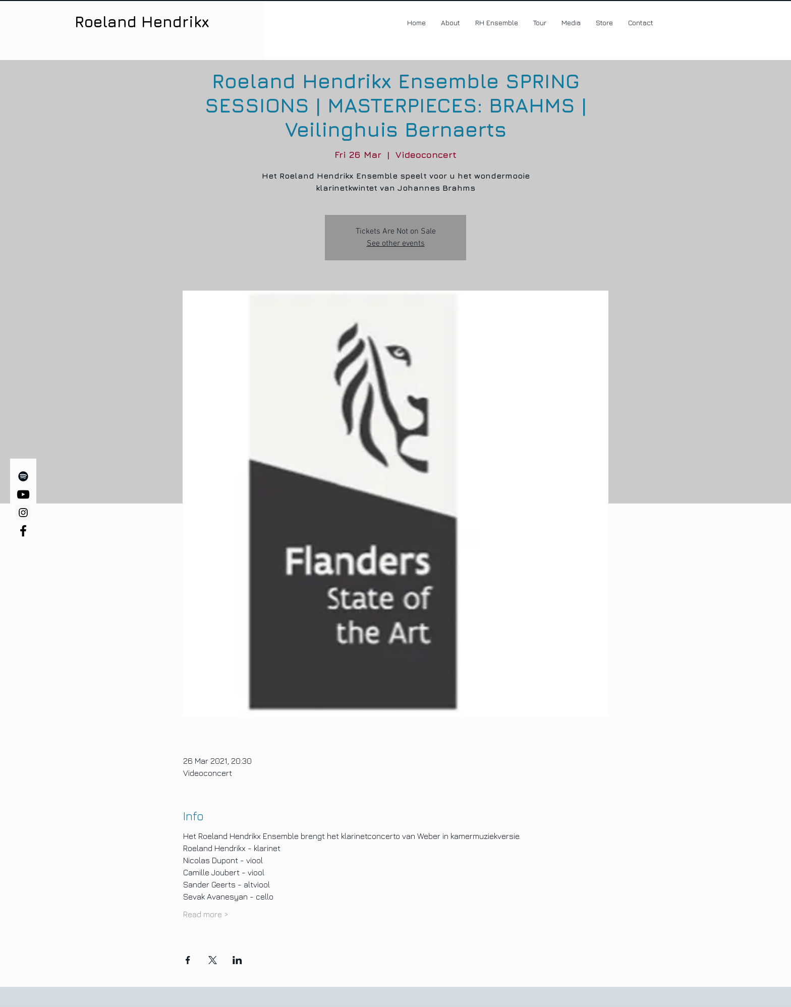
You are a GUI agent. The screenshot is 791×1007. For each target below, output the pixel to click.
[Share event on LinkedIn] (237, 960)
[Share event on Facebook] (188, 960)
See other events (396, 244)
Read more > (206, 914)
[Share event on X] (212, 960)
